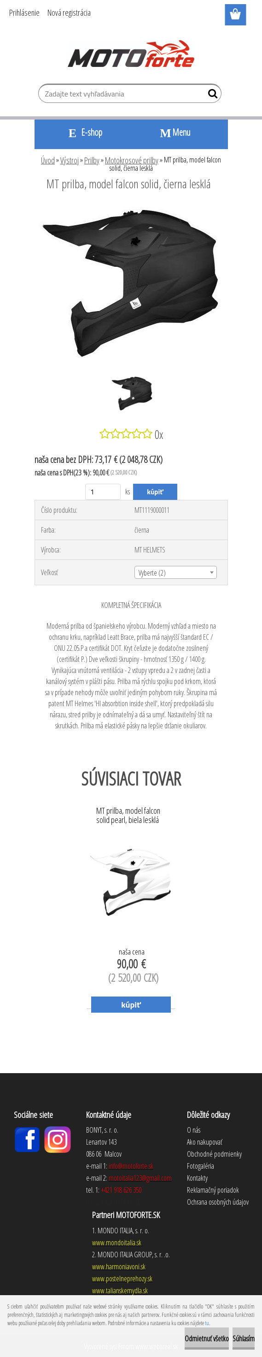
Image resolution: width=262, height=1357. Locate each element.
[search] (210, 95)
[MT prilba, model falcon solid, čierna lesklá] (131, 209)
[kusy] (103, 492)
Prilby (91, 160)
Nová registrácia (69, 12)
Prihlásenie (24, 12)
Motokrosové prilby (131, 160)
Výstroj (69, 160)
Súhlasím (244, 1338)
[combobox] (175, 572)
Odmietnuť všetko (207, 1338)
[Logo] (131, 53)
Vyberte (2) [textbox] (152, 573)
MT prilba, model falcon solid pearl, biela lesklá (128, 815)
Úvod (48, 160)
